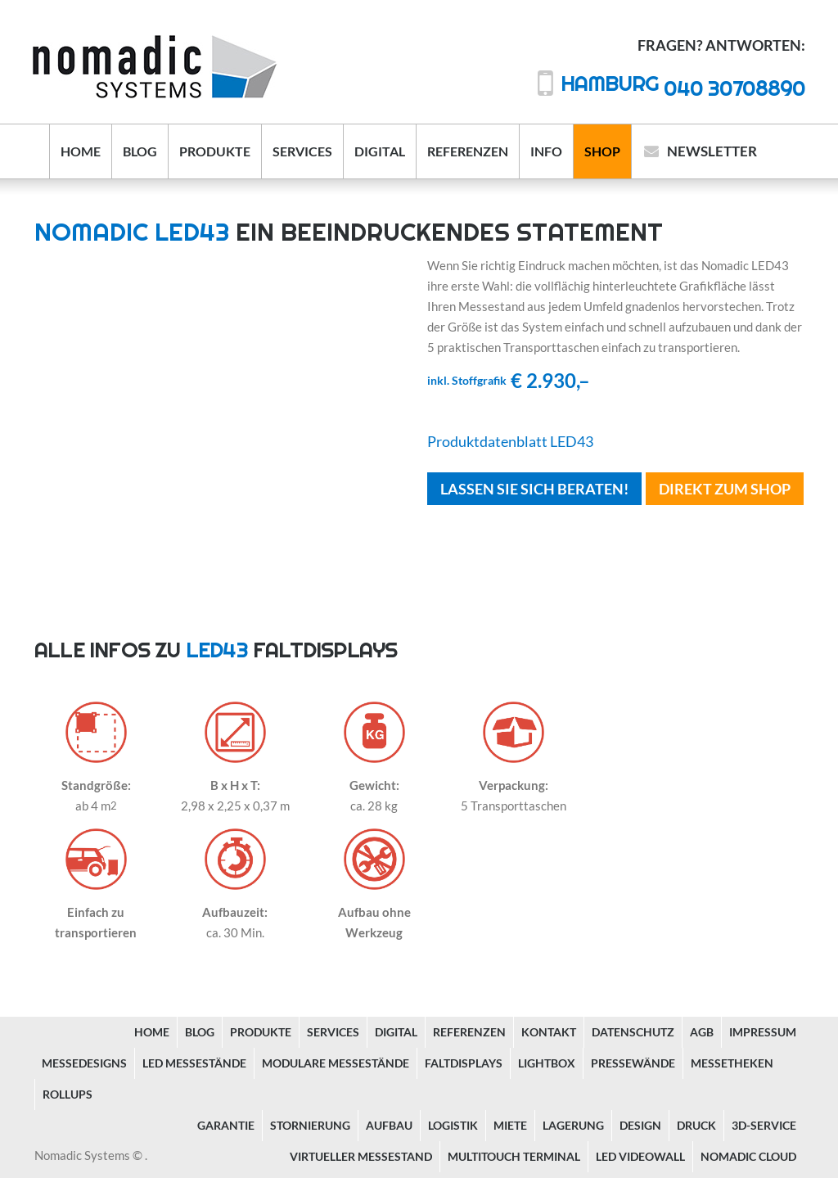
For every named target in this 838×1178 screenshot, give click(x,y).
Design (640, 1125)
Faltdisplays (463, 1063)
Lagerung (573, 1125)
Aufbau (389, 1125)
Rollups (67, 1094)
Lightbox (546, 1063)
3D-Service (764, 1125)
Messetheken (732, 1063)
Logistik (453, 1125)
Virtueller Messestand (361, 1156)
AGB (702, 1032)
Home (81, 151)
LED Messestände (194, 1063)
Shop (602, 151)
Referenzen (467, 151)
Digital (379, 151)
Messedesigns (84, 1063)
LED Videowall (640, 1156)
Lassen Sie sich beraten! (534, 489)
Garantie (226, 1125)
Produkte (214, 151)
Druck (696, 1125)
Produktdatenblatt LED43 (510, 441)
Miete (510, 1125)
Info (546, 151)
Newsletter (712, 151)
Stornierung (310, 1125)
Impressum (762, 1032)
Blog (140, 151)
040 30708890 (683, 88)
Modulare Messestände (335, 1063)
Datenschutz (633, 1032)
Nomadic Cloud (748, 1156)
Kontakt (548, 1032)
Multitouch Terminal (514, 1156)
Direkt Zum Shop (725, 489)
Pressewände (633, 1063)
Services (302, 151)
